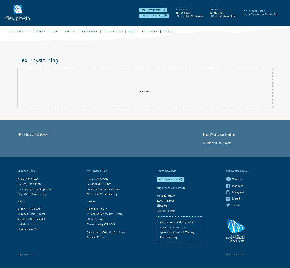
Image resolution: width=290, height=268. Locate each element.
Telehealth (112, 31)
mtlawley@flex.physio (225, 15)
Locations (16, 31)
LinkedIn (237, 198)
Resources (149, 31)
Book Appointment (151, 10)
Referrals (89, 31)
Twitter (236, 205)
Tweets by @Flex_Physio (217, 142)
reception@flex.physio (192, 15)
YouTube (237, 179)
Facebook (237, 185)
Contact (170, 31)
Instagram (238, 192)
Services (38, 31)
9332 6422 (183, 12)
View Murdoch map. (35, 194)
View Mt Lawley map (106, 194)
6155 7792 (217, 12)
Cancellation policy (152, 16)
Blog (132, 31)
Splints (70, 31)
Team (55, 31)
